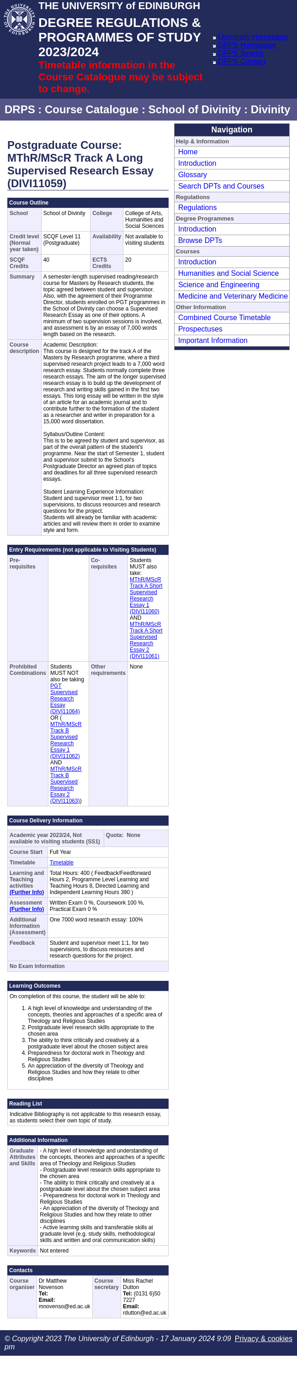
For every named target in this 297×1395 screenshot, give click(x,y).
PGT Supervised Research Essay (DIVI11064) (65, 699)
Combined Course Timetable (224, 317)
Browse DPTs (200, 240)
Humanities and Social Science (228, 273)
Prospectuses (200, 329)
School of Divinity (194, 109)
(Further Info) (27, 892)
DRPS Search (241, 53)
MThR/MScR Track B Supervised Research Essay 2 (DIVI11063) (66, 785)
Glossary (192, 175)
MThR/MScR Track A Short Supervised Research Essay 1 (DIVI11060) (146, 595)
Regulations (197, 207)
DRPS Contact (241, 61)
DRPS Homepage (247, 45)
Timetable (62, 862)
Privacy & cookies (263, 1338)
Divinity (271, 109)
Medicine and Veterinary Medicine (233, 296)
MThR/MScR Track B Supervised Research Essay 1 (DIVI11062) (66, 740)
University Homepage (253, 37)
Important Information (213, 340)
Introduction (197, 163)
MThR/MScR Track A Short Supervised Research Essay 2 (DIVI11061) (146, 640)
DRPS (20, 109)
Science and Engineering (219, 285)
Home (188, 152)
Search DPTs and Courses (221, 186)
